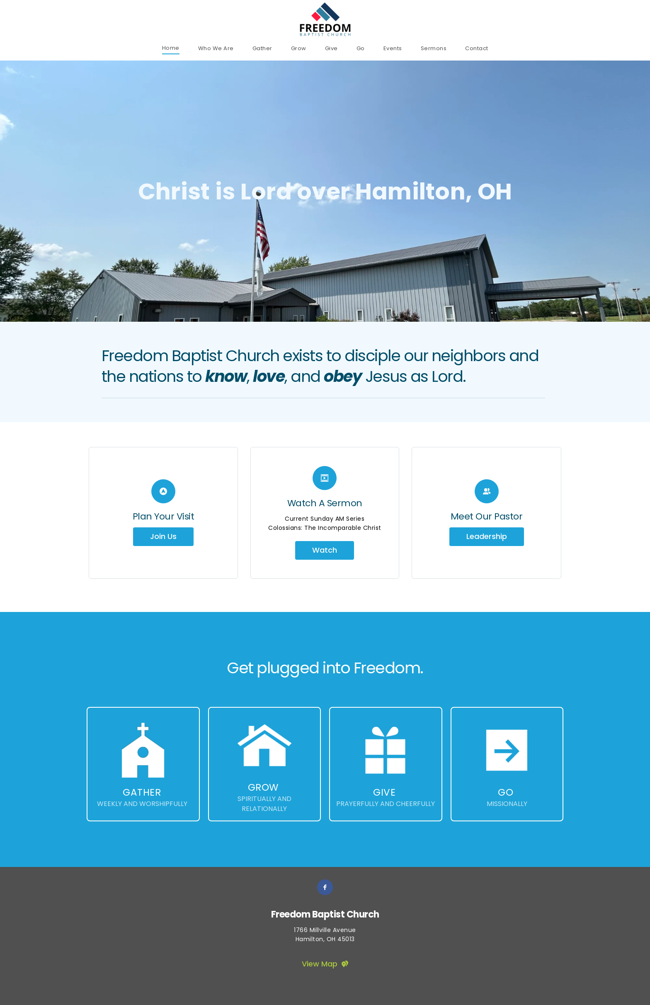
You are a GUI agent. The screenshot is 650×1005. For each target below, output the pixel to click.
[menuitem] (170, 47)
